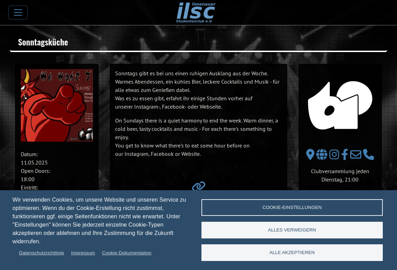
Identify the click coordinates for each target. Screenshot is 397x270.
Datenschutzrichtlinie (41, 252)
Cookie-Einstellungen (292, 207)
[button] (57, 105)
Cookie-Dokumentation (126, 252)
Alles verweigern (292, 230)
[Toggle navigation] (18, 12)
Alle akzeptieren (292, 252)
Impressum (83, 252)
